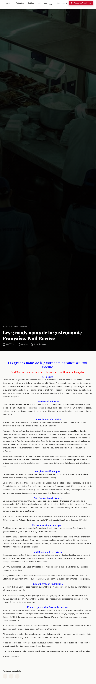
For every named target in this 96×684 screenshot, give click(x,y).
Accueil (9, 3)
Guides (31, 3)
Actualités (20, 3)
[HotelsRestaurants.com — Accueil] (4, 3)
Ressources (42, 3)
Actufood (14, 658)
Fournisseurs (62, 3)
